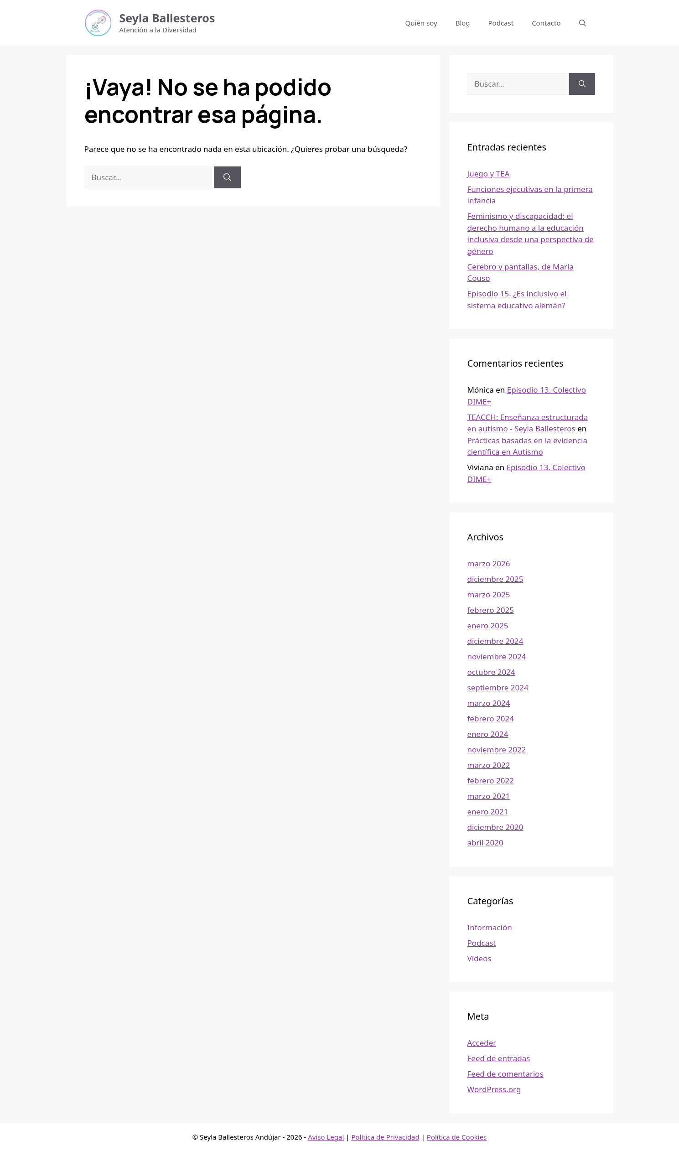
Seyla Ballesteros (167, 18)
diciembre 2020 (495, 827)
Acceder (482, 1042)
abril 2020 (485, 842)
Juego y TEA (488, 173)
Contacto (546, 22)
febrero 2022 (490, 780)
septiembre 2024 (498, 687)
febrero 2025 (490, 610)
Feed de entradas (498, 1058)
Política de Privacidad (385, 1136)
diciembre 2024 (495, 641)
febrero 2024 (490, 718)
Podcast (501, 22)
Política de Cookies (457, 1136)
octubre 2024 (491, 672)
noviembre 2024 (496, 656)
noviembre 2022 (496, 749)
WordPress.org (494, 1089)
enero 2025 (487, 625)
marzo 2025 (488, 594)
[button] (582, 22)
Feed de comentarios (505, 1073)
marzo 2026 (488, 563)
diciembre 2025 (495, 579)
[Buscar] (227, 177)
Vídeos (479, 958)
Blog (463, 22)
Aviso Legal (326, 1136)
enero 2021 (487, 811)
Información (489, 927)
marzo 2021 (488, 796)
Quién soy (421, 22)
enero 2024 (487, 734)
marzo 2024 (488, 703)
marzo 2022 (488, 765)
